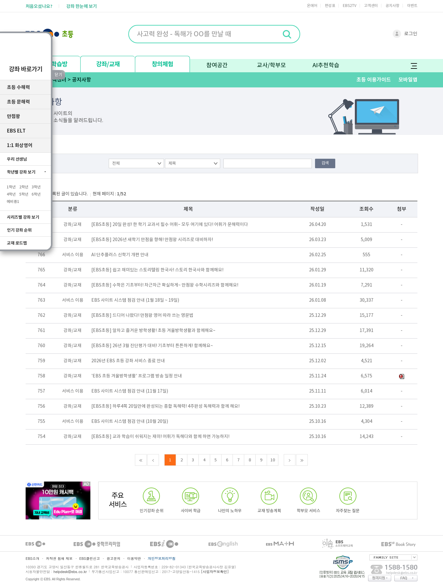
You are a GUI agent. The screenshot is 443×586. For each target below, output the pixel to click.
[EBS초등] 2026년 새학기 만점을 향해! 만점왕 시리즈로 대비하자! (152, 239)
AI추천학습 (326, 65)
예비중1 (13, 198)
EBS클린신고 (89, 558)
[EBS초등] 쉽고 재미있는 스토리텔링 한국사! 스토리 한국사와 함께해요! (157, 270)
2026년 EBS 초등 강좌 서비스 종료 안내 (128, 361)
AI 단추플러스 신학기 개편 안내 (120, 254)
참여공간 (217, 65)
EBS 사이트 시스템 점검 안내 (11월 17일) (129, 391)
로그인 (410, 34)
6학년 (36, 191)
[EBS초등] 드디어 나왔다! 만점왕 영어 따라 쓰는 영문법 (142, 315)
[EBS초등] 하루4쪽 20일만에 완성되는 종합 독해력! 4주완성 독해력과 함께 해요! (165, 406)
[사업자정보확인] (215, 571)
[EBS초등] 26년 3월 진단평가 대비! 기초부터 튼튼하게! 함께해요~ (152, 345)
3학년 (36, 184)
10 (272, 460)
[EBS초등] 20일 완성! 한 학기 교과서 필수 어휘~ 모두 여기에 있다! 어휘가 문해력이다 (169, 224)
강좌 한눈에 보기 (81, 6)
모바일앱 (407, 80)
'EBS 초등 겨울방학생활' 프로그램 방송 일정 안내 (136, 376)
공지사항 (392, 6)
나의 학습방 (53, 64)
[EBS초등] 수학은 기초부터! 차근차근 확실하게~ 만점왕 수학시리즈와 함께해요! (164, 285)
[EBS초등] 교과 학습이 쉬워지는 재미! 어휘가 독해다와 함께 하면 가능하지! (160, 436)
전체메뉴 (413, 65)
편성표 (330, 6)
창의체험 (162, 64)
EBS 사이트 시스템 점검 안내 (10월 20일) (129, 421)
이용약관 (134, 558)
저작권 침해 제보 (59, 558)
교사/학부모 (271, 65)
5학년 (23, 191)
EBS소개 (32, 558)
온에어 (312, 6)
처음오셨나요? (39, 6)
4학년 (11, 191)
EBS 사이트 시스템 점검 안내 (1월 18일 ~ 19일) (135, 300)
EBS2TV (349, 6)
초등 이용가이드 (373, 80)
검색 (325, 163)
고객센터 (371, 6)
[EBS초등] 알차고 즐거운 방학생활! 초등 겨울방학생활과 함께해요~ (153, 330)
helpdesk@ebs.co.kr (70, 571)
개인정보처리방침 (161, 558)
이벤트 (412, 6)
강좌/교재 (108, 64)
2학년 (23, 184)
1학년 (11, 184)
